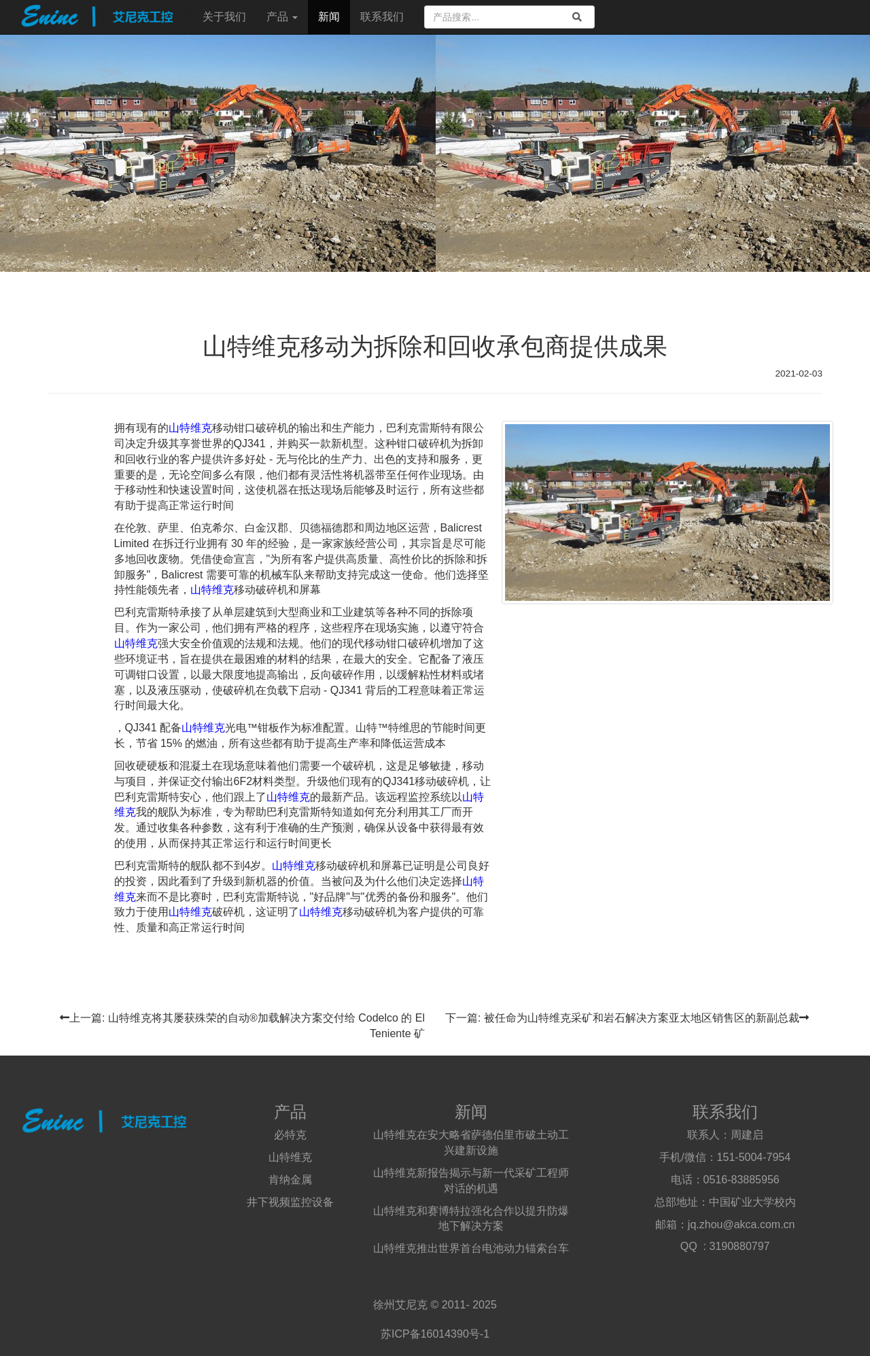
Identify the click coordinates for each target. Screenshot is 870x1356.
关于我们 (224, 16)
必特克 (290, 1135)
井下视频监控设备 (290, 1202)
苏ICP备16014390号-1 (435, 1334)
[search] (577, 17)
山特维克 (190, 428)
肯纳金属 (290, 1179)
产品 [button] (282, 16)
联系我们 (382, 16)
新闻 (329, 16)
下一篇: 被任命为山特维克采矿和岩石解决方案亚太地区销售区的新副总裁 (627, 1018)
